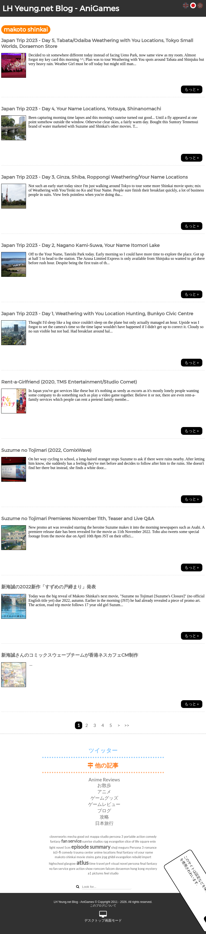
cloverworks (58, 836)
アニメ (104, 791)
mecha (72, 836)
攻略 (104, 817)
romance (150, 847)
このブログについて (103, 905)
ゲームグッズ (104, 798)
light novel (56, 847)
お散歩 (104, 785)
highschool (56, 863)
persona (133, 863)
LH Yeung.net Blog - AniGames (60, 8)
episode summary (90, 847)
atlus (82, 862)
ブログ (104, 810)
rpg (106, 841)
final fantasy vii (126, 852)
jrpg (104, 857)
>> (126, 725)
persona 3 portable (122, 836)
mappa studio (99, 836)
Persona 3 (137, 847)
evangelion (116, 841)
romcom (99, 869)
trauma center (83, 852)
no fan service (58, 869)
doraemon (123, 869)
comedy (67, 852)
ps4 (107, 863)
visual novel (119, 863)
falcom (110, 869)
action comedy (146, 836)
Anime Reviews (104, 779)
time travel (97, 863)
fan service (71, 841)
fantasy (55, 841)
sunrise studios (92, 841)
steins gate (93, 857)
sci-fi (57, 852)
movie (81, 857)
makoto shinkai (65, 857)
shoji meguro (120, 847)
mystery (151, 869)
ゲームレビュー (104, 804)
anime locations (105, 852)
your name (145, 852)
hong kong (137, 869)
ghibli (111, 857)
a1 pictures (95, 873)
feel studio (111, 873)
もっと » (192, 89)
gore (72, 869)
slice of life (132, 841)
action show (84, 869)
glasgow (70, 863)
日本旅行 (104, 823)
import (146, 857)
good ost (83, 836)
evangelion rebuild (128, 857)
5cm (67, 847)
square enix (148, 841)
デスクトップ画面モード (103, 916)
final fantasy (148, 863)
